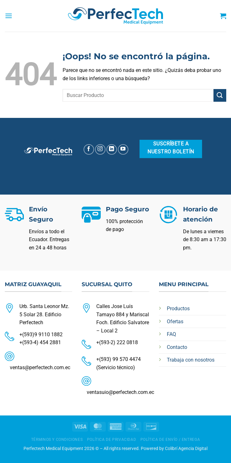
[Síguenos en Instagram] (100, 149)
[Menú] (8, 15)
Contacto (177, 347)
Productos (178, 308)
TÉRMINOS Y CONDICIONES (57, 439)
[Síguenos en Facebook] (89, 149)
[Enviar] (220, 95)
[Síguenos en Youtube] (123, 149)
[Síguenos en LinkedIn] (111, 149)
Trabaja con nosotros (190, 360)
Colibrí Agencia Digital (186, 448)
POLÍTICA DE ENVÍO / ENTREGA (170, 439)
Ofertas (175, 321)
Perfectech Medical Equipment (53, 448)
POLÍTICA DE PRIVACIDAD (111, 439)
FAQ (171, 334)
